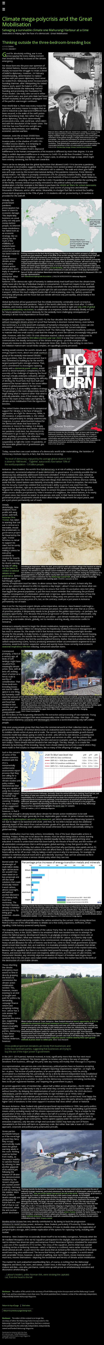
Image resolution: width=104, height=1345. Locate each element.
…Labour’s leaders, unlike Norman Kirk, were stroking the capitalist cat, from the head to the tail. (37, 1276)
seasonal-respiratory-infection (16, 646)
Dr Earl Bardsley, (56, 268)
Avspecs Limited (46, 1218)
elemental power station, (26, 368)
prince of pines (69, 1212)
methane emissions (33, 1216)
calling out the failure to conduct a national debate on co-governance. (10, 570)
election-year (45, 337)
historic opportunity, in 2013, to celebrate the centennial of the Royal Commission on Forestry (59, 1022)
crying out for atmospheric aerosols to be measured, (27, 819)
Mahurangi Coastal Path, (61, 577)
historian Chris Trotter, (8, 518)
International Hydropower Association (38, 276)
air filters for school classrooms (78, 185)
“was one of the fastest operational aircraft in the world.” (55, 1193)
